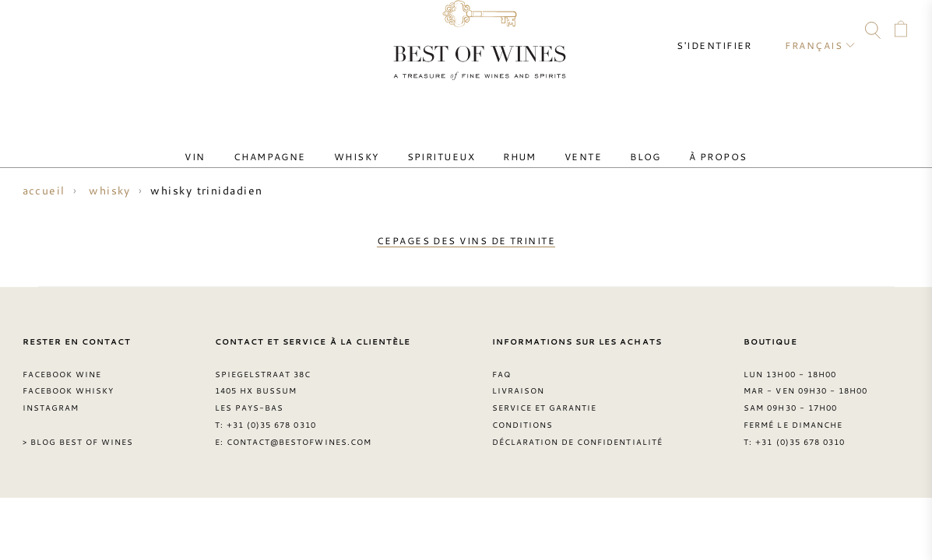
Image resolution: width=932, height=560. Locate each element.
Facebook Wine (62, 364)
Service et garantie (544, 398)
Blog (614, 142)
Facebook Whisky (68, 381)
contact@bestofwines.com (299, 431)
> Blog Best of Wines (78, 431)
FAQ (58, 32)
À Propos (674, 142)
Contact (28, 32)
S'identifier (728, 31)
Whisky (375, 142)
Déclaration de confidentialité (577, 431)
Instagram (118, 32)
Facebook (88, 32)
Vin (238, 142)
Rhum (513, 142)
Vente (564, 142)
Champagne (301, 142)
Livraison (518, 381)
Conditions (522, 415)
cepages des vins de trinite (466, 235)
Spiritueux (447, 142)
